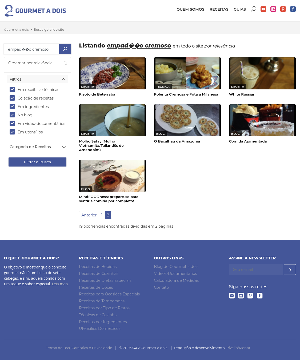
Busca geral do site (49, 29)
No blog (23, 114)
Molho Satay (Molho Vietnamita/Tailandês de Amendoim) (101, 145)
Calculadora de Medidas (176, 280)
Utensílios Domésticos (99, 328)
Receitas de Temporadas (102, 301)
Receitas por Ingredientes (103, 321)
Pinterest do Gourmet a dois (283, 9)
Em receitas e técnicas (36, 89)
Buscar (254, 9)
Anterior (89, 215)
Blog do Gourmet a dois (176, 266)
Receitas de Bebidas (98, 266)
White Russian (242, 94)
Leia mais (60, 283)
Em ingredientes (31, 106)
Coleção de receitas (33, 98)
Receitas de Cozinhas (98, 273)
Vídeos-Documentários (175, 273)
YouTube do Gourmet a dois (263, 9)
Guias (240, 9)
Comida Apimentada (248, 141)
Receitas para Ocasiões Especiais (109, 294)
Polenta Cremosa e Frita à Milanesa (186, 94)
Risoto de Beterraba (97, 94)
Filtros (15, 79)
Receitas (219, 9)
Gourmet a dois (16, 29)
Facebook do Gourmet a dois (293, 9)
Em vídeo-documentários (37, 123)
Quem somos (190, 9)
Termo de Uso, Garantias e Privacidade (79, 348)
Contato (161, 287)
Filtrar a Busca (37, 162)
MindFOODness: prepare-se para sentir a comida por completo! (108, 199)
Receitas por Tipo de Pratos (104, 308)
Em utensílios (28, 131)
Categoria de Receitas (30, 146)
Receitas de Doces (96, 287)
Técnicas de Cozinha (98, 314)
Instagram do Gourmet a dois (273, 9)
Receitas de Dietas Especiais (105, 280)
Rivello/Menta (238, 348)
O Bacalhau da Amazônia (177, 141)
